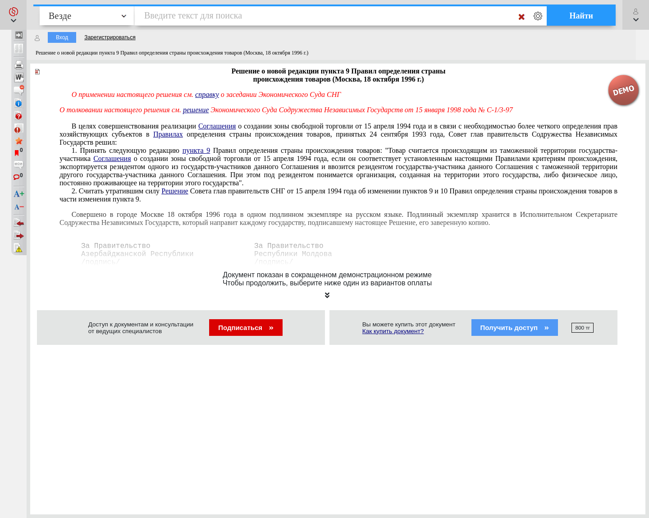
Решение (174, 191)
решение (196, 110)
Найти (581, 15)
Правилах (168, 134)
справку (207, 94)
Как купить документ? (393, 331)
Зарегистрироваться (109, 37)
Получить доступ (514, 327)
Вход (62, 37)
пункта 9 (196, 150)
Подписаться (246, 327)
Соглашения (217, 126)
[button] (13, 15)
